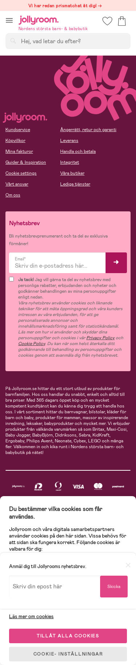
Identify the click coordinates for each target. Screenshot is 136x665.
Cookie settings (21, 173)
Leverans (69, 140)
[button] (9, 20)
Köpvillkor (15, 140)
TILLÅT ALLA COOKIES (68, 636)
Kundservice (17, 130)
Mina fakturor (19, 151)
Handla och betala (78, 151)
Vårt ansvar (16, 184)
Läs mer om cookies (31, 616)
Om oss (12, 195)
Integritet (69, 162)
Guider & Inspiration (25, 162)
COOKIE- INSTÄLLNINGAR (68, 654)
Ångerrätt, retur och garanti (88, 130)
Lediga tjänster (75, 184)
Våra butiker (72, 173)
